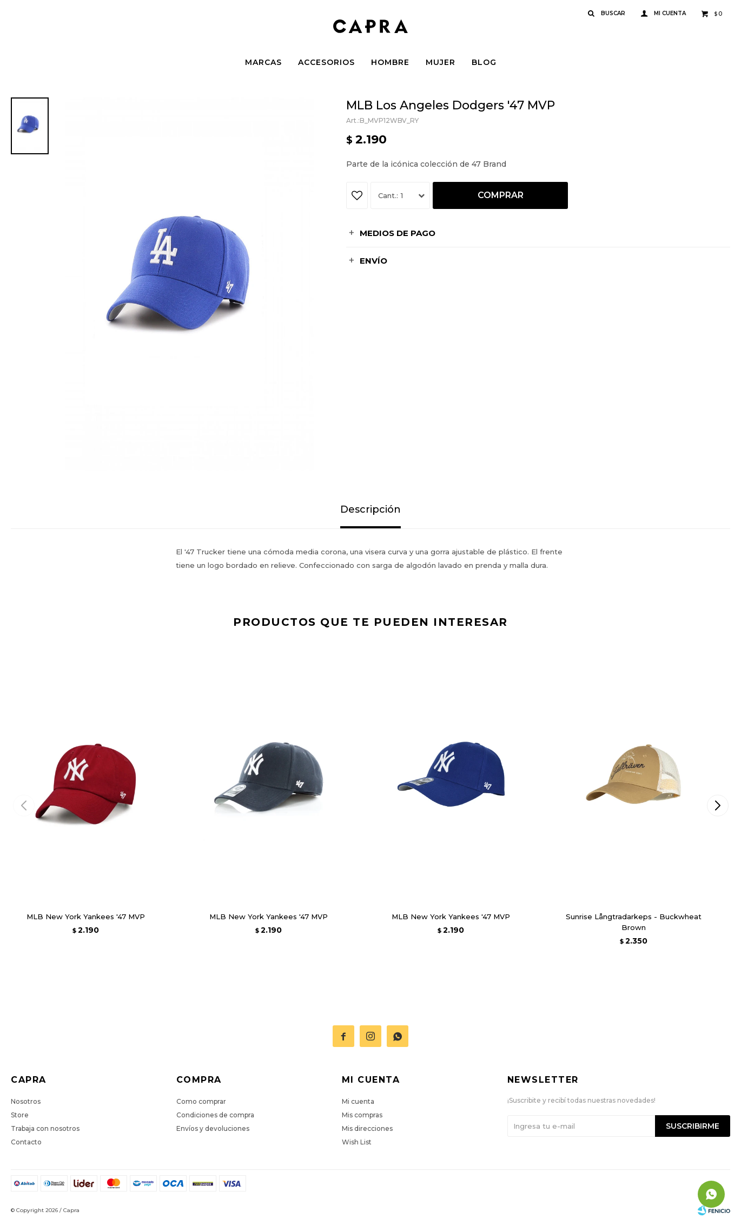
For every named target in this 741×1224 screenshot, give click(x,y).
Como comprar (201, 1101)
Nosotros (26, 1101)
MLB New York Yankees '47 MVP (86, 916)
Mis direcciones (367, 1128)
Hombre (390, 62)
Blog (484, 62)
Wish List (357, 1142)
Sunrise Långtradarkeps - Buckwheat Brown (634, 922)
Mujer (440, 62)
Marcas (263, 62)
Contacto (26, 1142)
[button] (717, 805)
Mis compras (362, 1115)
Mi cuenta (358, 1101)
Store (20, 1115)
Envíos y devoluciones (212, 1128)
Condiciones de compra (215, 1115)
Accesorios (326, 62)
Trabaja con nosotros (45, 1128)
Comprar (501, 195)
